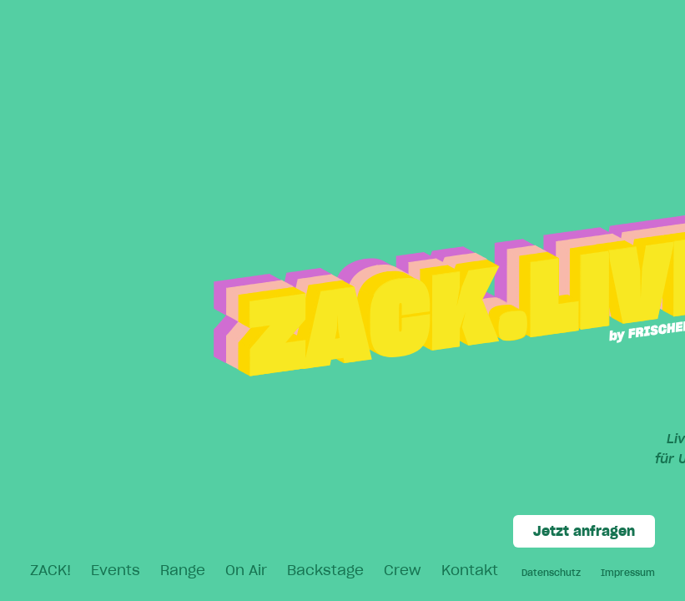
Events (115, 570)
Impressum (628, 572)
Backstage (325, 570)
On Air (246, 570)
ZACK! (50, 570)
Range (182, 570)
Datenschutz (551, 572)
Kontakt (469, 570)
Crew (402, 570)
